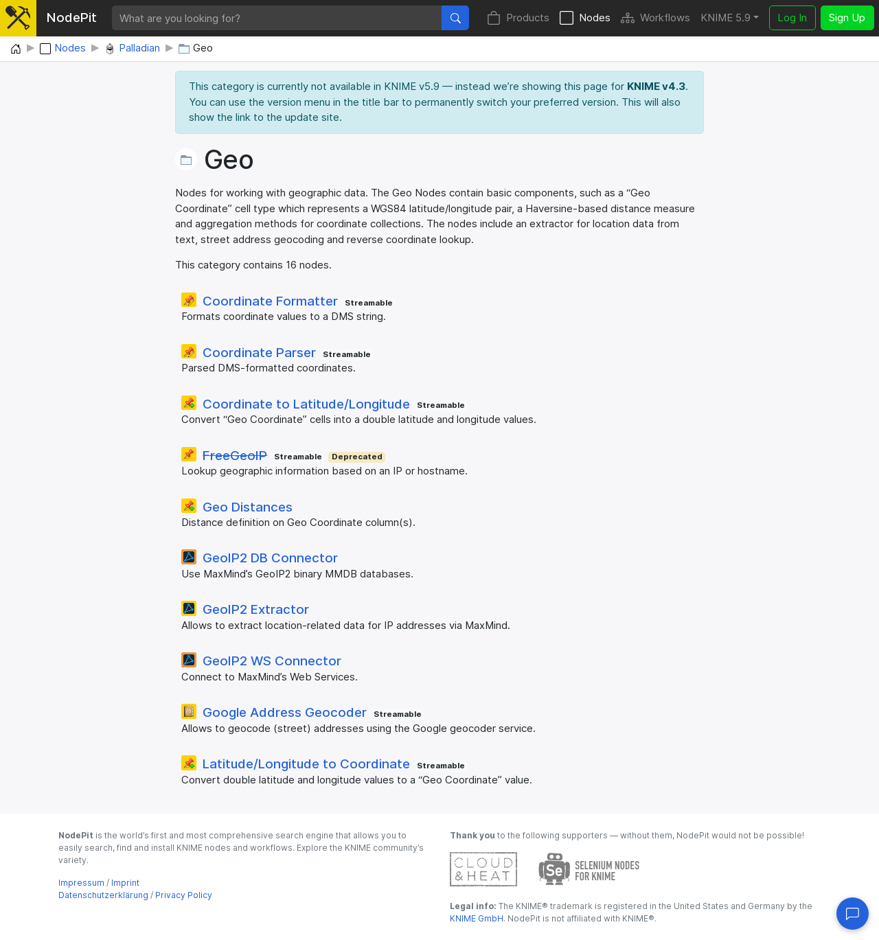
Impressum (81, 883)
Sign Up (847, 17)
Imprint (125, 883)
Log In (792, 17)
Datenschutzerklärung (103, 895)
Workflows (655, 18)
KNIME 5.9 (725, 17)
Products (518, 18)
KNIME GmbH (476, 918)
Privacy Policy (183, 895)
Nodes (585, 18)
